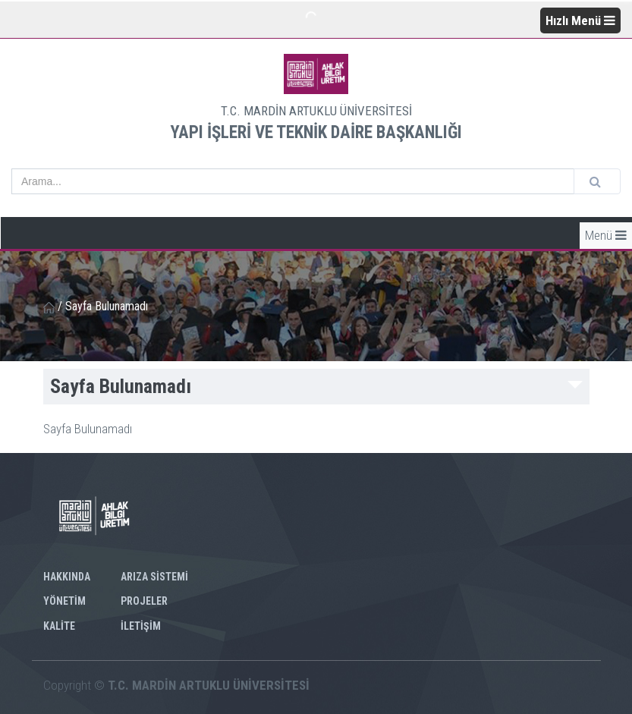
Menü (606, 235)
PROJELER (144, 601)
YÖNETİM (64, 601)
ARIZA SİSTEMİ (154, 577)
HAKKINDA (66, 577)
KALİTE (59, 626)
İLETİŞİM (141, 626)
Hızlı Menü (580, 20)
